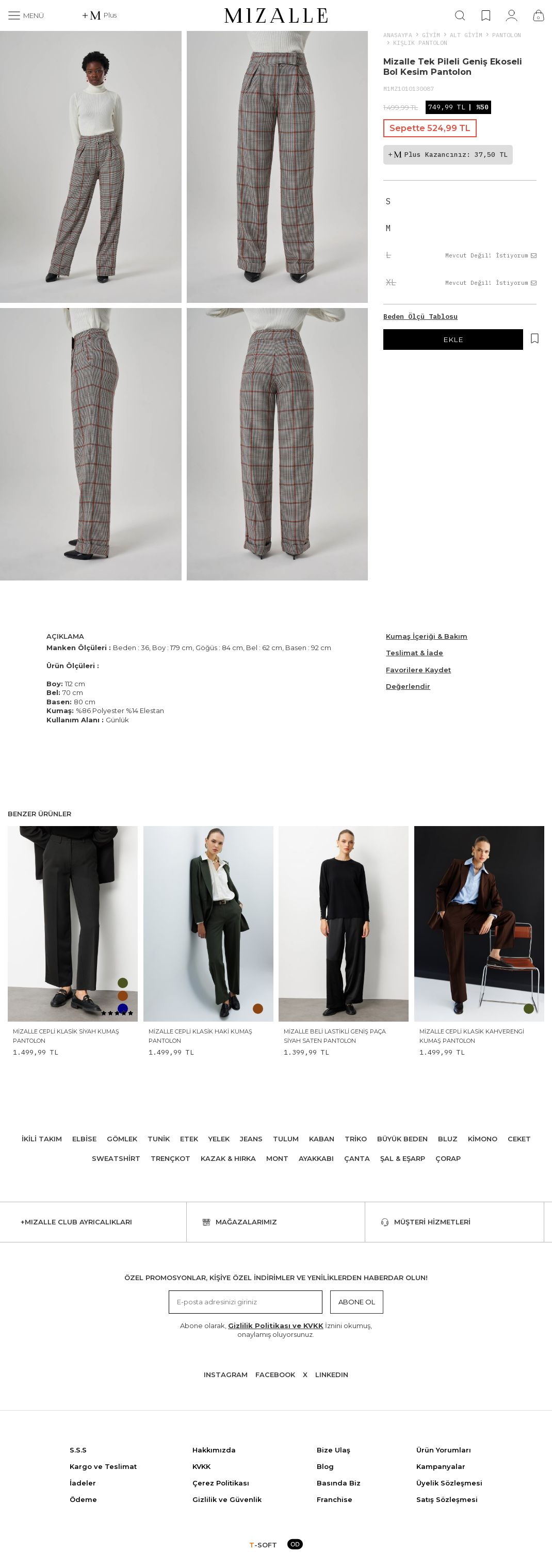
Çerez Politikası (220, 1483)
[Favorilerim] (485, 15)
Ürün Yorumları (443, 1450)
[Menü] (26, 15)
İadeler (83, 1483)
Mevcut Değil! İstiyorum (491, 255)
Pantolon (506, 35)
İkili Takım (42, 1139)
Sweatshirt (116, 1158)
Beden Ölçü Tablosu (420, 316)
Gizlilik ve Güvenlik (227, 1499)
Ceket (519, 1139)
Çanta (357, 1158)
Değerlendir (408, 686)
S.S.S (78, 1450)
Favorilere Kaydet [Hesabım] (418, 670)
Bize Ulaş (333, 1450)
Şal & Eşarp (402, 1158)
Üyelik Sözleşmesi (449, 1483)
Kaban (321, 1139)
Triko (356, 1139)
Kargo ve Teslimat (103, 1466)
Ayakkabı (316, 1158)
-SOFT (263, 1545)
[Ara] (460, 15)
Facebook (275, 1374)
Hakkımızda (214, 1450)
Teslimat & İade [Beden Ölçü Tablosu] (414, 653)
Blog (325, 1466)
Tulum (286, 1139)
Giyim (431, 35)
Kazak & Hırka (228, 1158)
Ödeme (83, 1499)
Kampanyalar (440, 1466)
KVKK (201, 1466)
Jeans (251, 1139)
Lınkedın (331, 1374)
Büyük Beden (402, 1139)
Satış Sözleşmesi (447, 1499)
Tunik (159, 1139)
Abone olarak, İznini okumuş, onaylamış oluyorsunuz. (276, 1329)
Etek (189, 1139)
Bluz (448, 1139)
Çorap (448, 1158)
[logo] (276, 15)
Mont (277, 1158)
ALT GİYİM (466, 35)
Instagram (226, 1374)
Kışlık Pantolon (420, 42)
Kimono (482, 1139)
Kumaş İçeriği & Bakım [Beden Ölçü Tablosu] (426, 636)
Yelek (219, 1139)
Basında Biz (339, 1483)
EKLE (453, 339)
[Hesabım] (511, 15)
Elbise (84, 1139)
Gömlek (122, 1139)
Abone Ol (356, 1302)
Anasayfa (397, 35)
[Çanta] (538, 15)
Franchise (334, 1499)
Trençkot (170, 1158)
